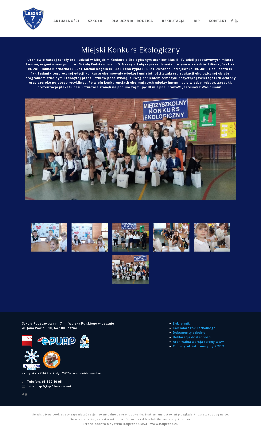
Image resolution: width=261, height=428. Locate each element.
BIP (197, 21)
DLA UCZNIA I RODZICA (132, 21)
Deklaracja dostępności (192, 337)
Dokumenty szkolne (189, 332)
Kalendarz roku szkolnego (194, 328)
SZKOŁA (95, 21)
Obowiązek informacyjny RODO (198, 346)
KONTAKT (218, 21)
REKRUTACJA (173, 21)
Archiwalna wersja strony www (198, 342)
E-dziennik (181, 323)
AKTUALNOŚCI (66, 21)
